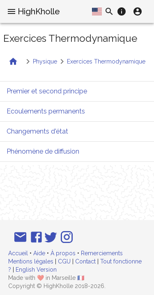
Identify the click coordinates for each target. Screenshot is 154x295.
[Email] (20, 237)
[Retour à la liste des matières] (13, 61)
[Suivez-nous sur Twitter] (51, 237)
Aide (39, 253)
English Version (36, 269)
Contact (85, 261)
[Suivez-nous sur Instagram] (67, 237)
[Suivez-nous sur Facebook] (36, 237)
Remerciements (102, 253)
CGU (64, 261)
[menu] (11, 11)
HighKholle (39, 11)
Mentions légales (30, 261)
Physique (45, 61)
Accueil (18, 253)
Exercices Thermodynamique (106, 61)
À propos (63, 253)
